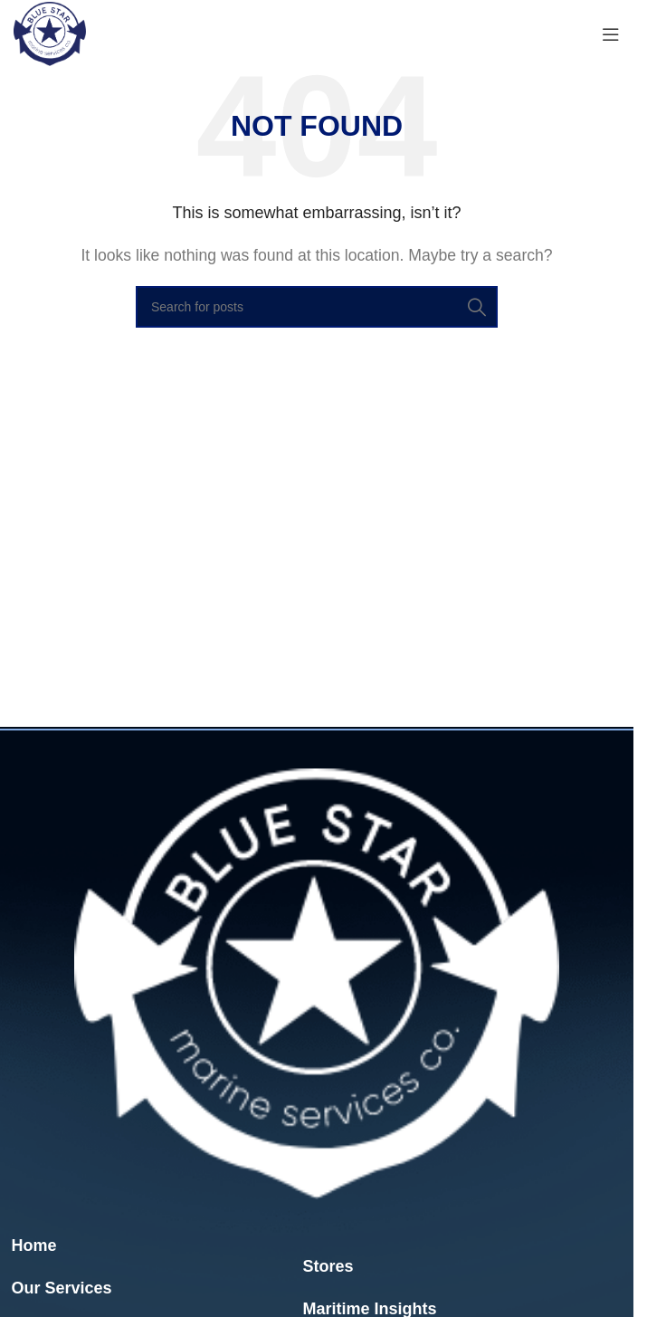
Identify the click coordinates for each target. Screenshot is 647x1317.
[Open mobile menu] (611, 34)
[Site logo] (50, 33)
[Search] (317, 307)
